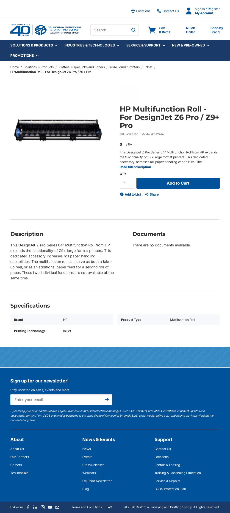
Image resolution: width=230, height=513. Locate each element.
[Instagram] (42, 507)
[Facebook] (28, 507)
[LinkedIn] (35, 507)
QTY (123, 174)
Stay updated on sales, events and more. (40, 390)
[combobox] (114, 30)
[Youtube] (50, 507)
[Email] (57, 507)
